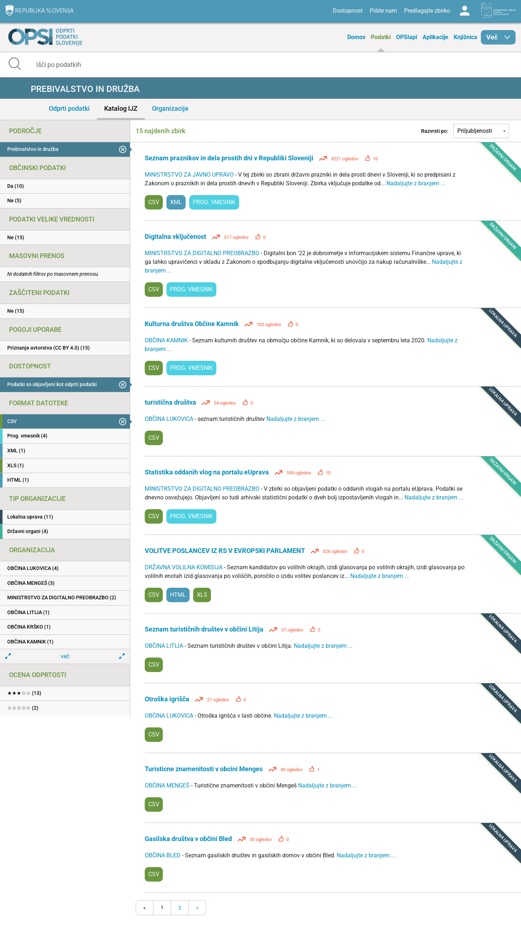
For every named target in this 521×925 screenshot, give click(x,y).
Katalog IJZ (120, 108)
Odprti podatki (69, 108)
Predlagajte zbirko (427, 10)
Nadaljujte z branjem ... (415, 183)
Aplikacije (435, 37)
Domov (356, 37)
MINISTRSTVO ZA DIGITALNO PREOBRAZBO (203, 253)
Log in (464, 11)
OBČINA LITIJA (165, 645)
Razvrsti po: (434, 131)
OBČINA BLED (163, 855)
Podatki (381, 37)
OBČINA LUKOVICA (170, 418)
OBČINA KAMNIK (167, 340)
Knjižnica (465, 37)
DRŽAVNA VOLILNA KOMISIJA (184, 567)
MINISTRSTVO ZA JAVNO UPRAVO (190, 174)
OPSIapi (406, 37)
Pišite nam (383, 10)
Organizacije (170, 108)
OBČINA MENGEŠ (168, 785)
